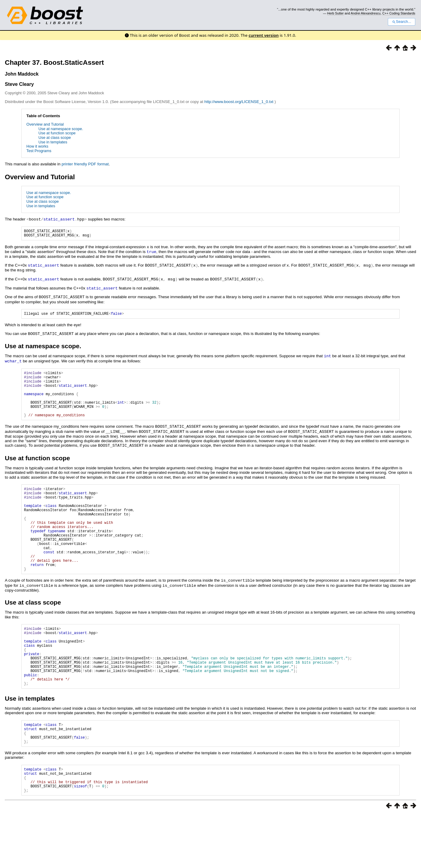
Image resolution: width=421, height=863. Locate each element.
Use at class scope (55, 137)
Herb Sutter (335, 13)
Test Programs (39, 151)
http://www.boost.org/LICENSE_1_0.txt (239, 101)
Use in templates (53, 142)
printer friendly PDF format (85, 164)
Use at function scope (57, 133)
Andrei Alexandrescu (366, 13)
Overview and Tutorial (45, 124)
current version (263, 35)
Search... (401, 22)
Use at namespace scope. (61, 129)
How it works (38, 146)
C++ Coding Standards (398, 13)
